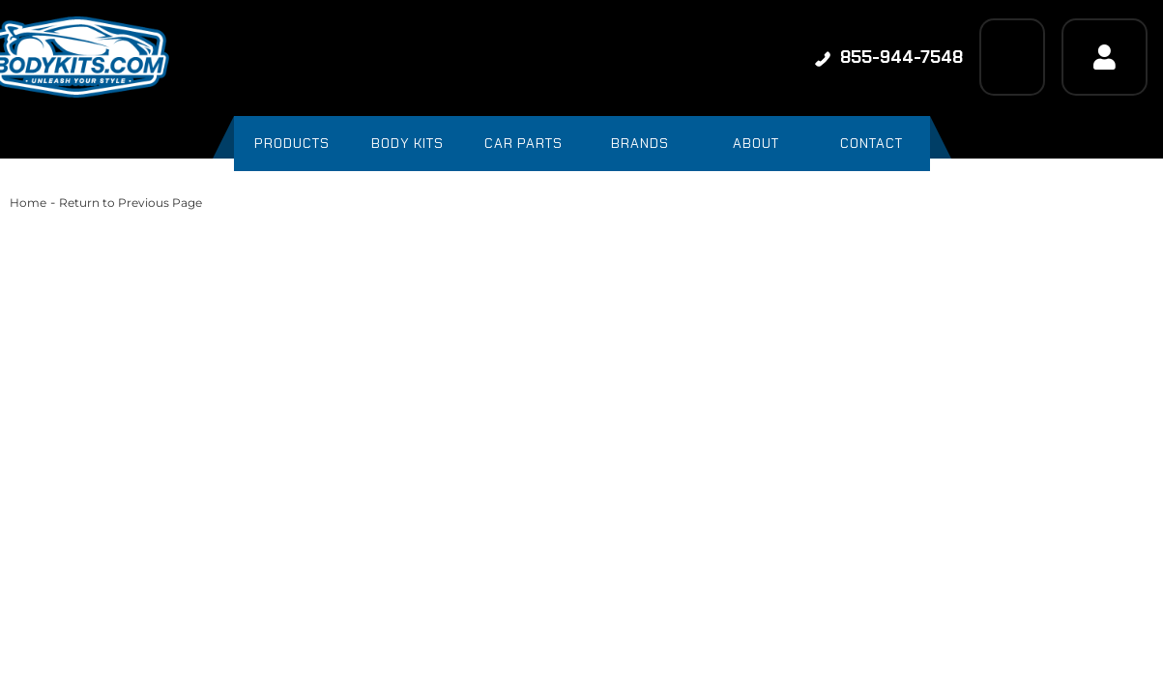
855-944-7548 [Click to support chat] (889, 57)
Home (28, 202)
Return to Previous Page (130, 202)
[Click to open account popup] (1104, 57)
